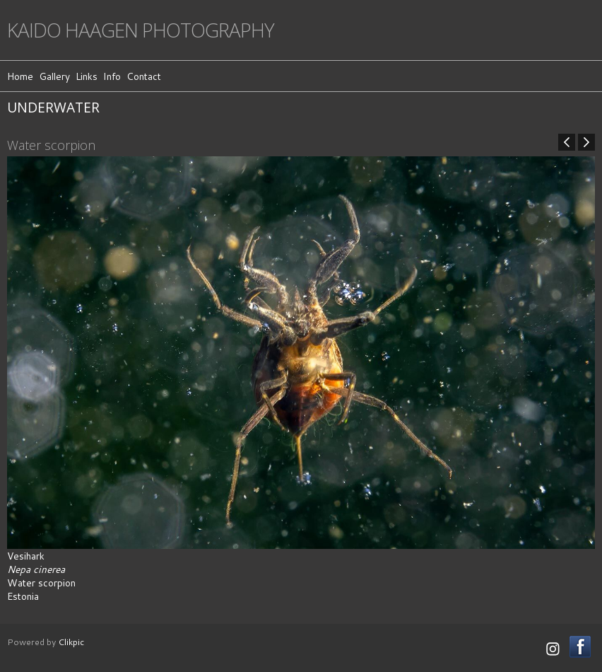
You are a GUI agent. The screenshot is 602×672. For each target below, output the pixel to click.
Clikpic (71, 641)
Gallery (54, 76)
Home (20, 76)
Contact (143, 76)
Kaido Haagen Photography (140, 30)
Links (87, 76)
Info (112, 76)
